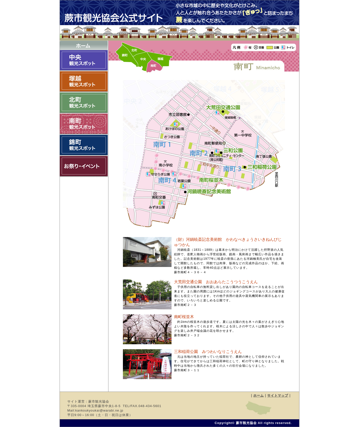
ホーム (258, 395)
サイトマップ (277, 395)
